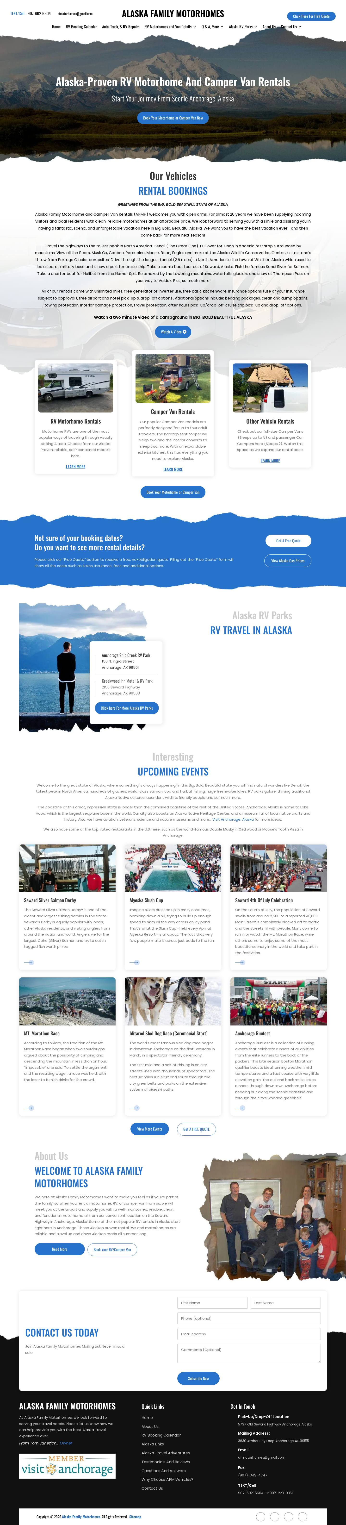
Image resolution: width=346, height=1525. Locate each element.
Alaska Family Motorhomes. (81, 1516)
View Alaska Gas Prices (287, 560)
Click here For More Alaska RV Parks (127, 708)
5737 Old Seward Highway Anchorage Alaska (275, 1424)
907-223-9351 (281, 1493)
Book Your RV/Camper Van (112, 1249)
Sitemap (135, 1516)
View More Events (149, 1129)
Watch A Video (171, 332)
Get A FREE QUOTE (196, 1129)
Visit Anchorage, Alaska (233, 819)
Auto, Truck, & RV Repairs (120, 27)
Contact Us (289, 27)
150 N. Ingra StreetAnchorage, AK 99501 (127, 661)
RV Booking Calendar (81, 27)
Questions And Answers (164, 1471)
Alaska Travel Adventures (166, 1453)
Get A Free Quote (288, 541)
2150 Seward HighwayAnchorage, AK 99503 (127, 687)
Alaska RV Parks (241, 27)
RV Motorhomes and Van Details (168, 27)
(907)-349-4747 (252, 1475)
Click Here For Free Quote (311, 16)
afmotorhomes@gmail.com (75, 13)
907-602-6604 (39, 13)
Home (56, 27)
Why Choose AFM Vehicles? (167, 1479)
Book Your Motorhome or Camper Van (173, 492)
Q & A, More (210, 27)
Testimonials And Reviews (166, 1462)
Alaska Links (153, 1444)
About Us (269, 27)
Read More (59, 1249)
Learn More (75, 466)
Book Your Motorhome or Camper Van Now (173, 118)
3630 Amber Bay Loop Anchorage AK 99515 (273, 1440)
